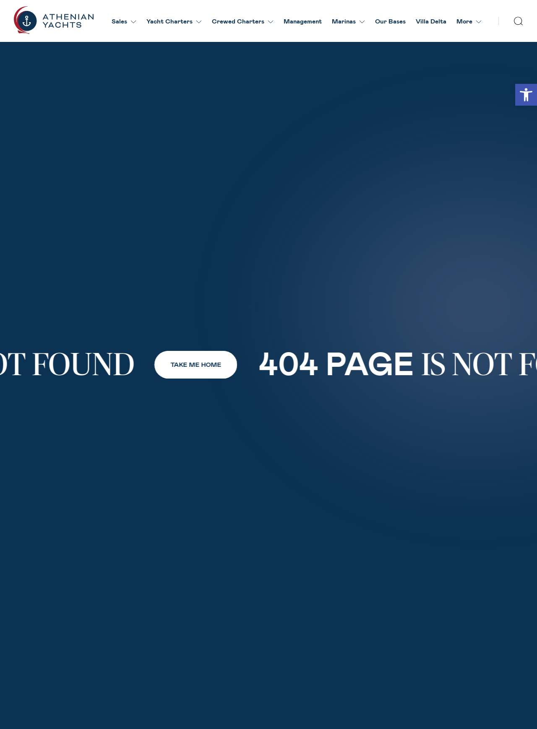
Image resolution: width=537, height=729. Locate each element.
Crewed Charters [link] (243, 21)
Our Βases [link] (390, 21)
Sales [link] (124, 21)
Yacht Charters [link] (174, 21)
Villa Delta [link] (431, 21)
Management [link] (303, 21)
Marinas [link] (348, 21)
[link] (526, 95)
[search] (518, 21)
